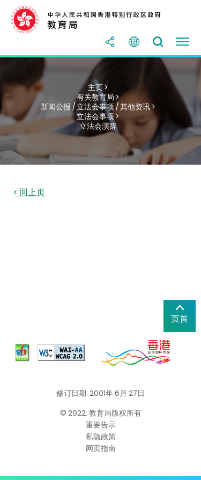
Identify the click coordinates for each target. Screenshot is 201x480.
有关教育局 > (98, 97)
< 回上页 (29, 192)
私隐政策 (101, 436)
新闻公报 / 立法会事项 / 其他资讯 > (98, 107)
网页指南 (101, 448)
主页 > (98, 87)
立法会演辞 (98, 126)
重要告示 (101, 424)
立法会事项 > (98, 116)
